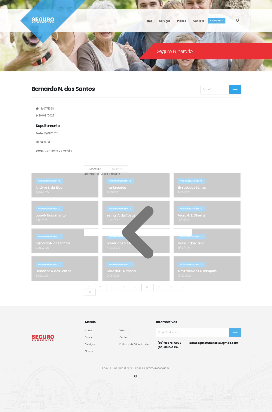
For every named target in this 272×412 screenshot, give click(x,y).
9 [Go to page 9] (182, 287)
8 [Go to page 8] (171, 287)
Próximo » (117, 169)
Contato (199, 21)
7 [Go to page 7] (159, 287)
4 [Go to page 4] (124, 287)
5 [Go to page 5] (136, 287)
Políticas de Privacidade (134, 344)
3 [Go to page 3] (112, 287)
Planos (181, 21)
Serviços (164, 21)
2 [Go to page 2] (100, 287)
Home (148, 21)
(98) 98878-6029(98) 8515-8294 (169, 345)
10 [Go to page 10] (89, 292)
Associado (216, 20)
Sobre (88, 337)
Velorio (123, 330)
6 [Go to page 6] (147, 287)
